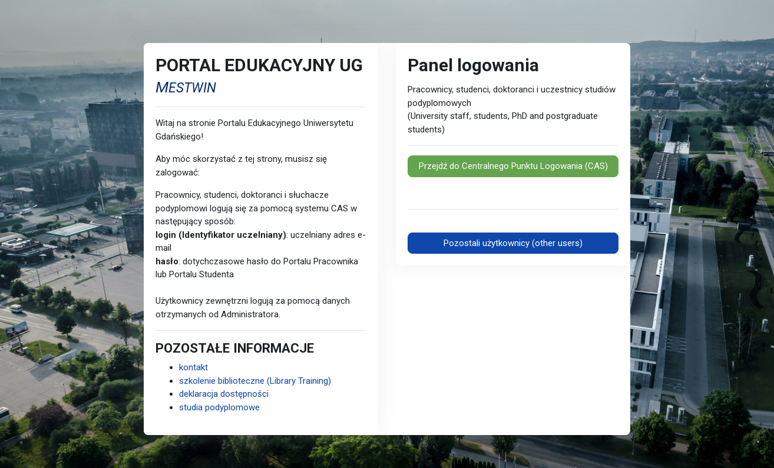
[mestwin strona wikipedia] (186, 86)
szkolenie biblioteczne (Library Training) (255, 381)
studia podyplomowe (219, 407)
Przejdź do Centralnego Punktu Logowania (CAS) (513, 166)
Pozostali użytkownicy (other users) (513, 243)
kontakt (193, 367)
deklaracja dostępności (224, 394)
